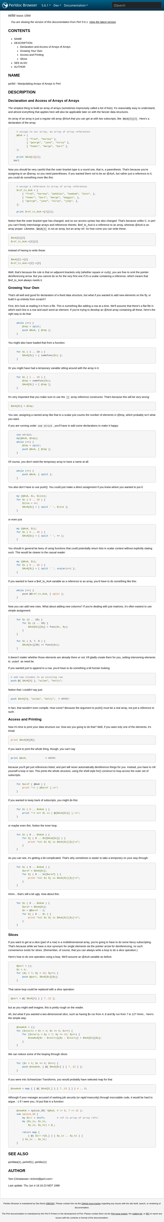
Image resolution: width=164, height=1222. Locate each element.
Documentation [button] (75, 5)
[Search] (137, 5)
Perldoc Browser (19, 5)
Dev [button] (56, 5)
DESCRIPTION (23, 42)
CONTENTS (19, 30)
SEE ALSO (20, 62)
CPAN (27, 15)
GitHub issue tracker (91, 1203)
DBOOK (50, 1203)
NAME (18, 38)
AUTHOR (19, 66)
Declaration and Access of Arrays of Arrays (45, 46)
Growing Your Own (31, 50)
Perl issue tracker (119, 1214)
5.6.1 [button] (45, 5)
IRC (148, 1214)
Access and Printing (32, 54)
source (20, 15)
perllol (11, 15)
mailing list (137, 1214)
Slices (23, 58)
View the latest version (102, 22)
